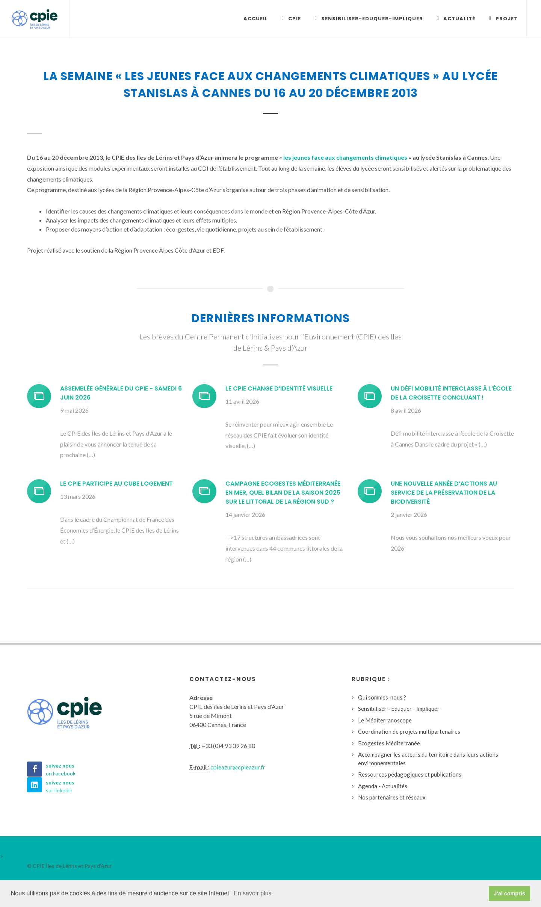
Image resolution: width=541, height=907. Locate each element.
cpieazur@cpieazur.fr (237, 767)
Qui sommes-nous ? (382, 697)
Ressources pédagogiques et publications (409, 774)
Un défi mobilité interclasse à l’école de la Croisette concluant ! (451, 393)
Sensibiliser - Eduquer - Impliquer (399, 709)
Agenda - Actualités (382, 786)
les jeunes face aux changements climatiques (345, 157)
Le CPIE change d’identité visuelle (278, 389)
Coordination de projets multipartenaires (409, 731)
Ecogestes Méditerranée (389, 743)
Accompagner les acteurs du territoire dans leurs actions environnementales (428, 759)
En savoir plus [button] (253, 893)
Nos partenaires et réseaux (392, 797)
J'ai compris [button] (509, 893)
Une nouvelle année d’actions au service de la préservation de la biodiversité (444, 493)
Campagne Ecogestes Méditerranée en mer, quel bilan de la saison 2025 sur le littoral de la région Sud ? (282, 493)
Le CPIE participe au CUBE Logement (116, 484)
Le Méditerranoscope (385, 720)
